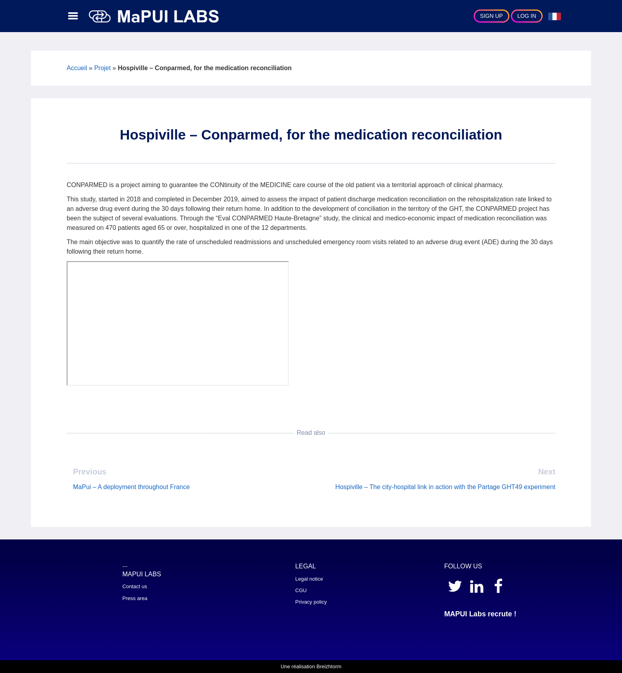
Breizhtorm (329, 666)
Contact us (135, 586)
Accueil (77, 68)
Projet (102, 68)
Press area (135, 598)
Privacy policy (310, 602)
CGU (301, 590)
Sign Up (491, 16)
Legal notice (309, 579)
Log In (526, 16)
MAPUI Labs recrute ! (480, 614)
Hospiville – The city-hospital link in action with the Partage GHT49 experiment (445, 487)
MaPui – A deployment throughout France (131, 487)
